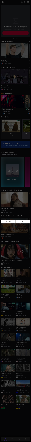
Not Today (8, 221)
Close (22, 221)
